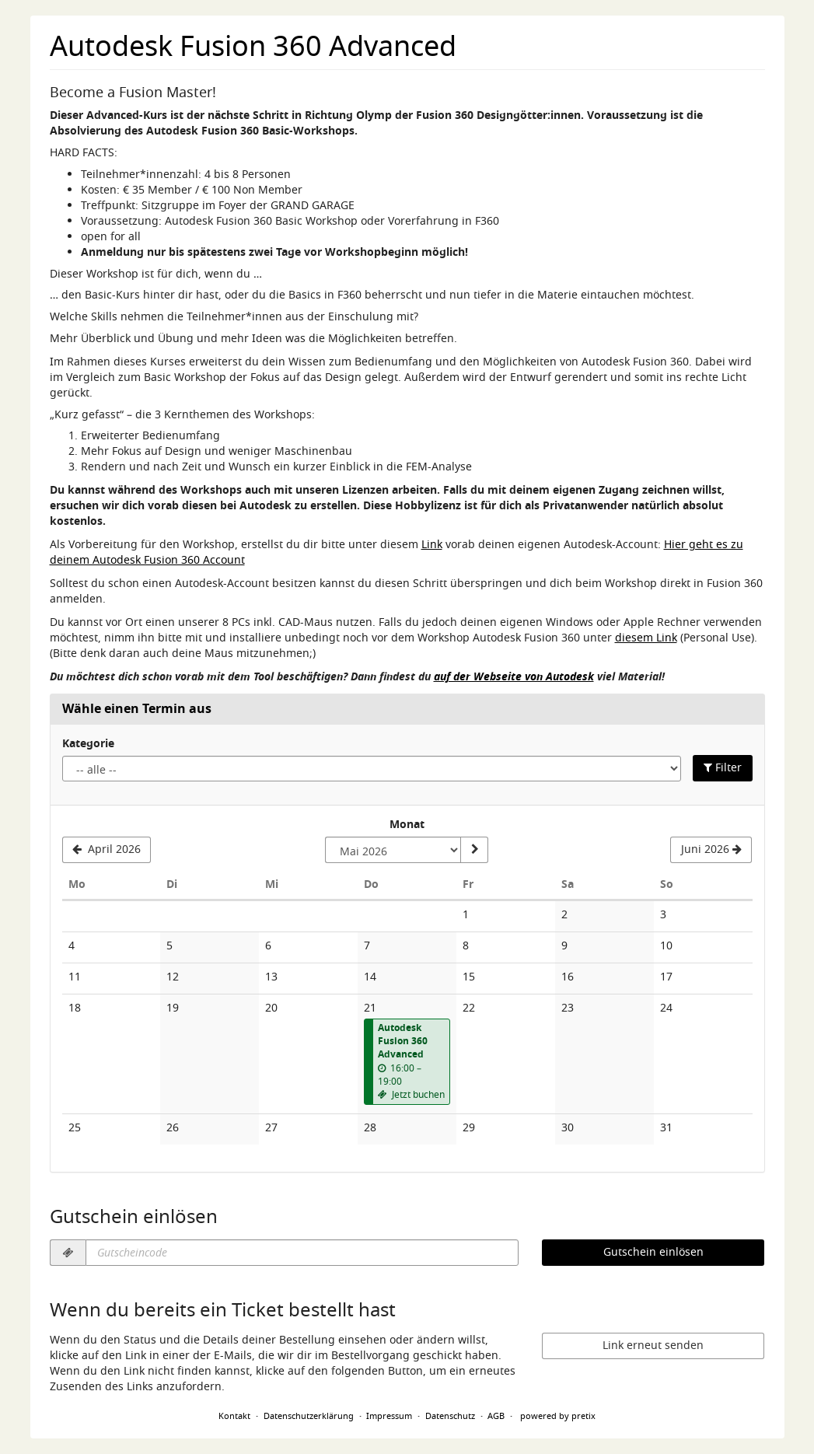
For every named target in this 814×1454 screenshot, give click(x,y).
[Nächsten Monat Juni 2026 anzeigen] (711, 850)
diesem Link (646, 638)
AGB (496, 1416)
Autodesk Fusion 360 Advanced (253, 47)
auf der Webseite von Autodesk (514, 678)
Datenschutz (450, 1416)
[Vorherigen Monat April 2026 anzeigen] (107, 850)
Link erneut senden (653, 1345)
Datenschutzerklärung (309, 1416)
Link (431, 545)
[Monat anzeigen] (474, 850)
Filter (723, 768)
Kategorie (88, 744)
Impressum (389, 1416)
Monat (407, 825)
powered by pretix (558, 1416)
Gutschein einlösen (653, 1252)
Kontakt (234, 1416)
